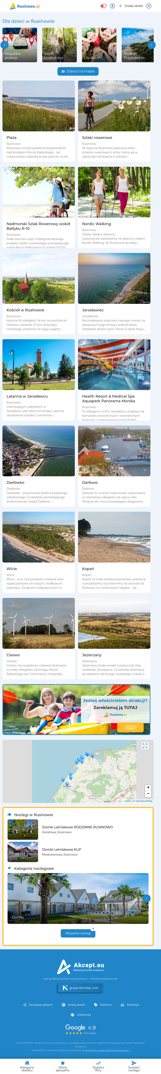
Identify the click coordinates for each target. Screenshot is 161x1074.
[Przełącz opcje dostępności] (112, 6)
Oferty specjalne (62, 1066)
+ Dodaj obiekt (130, 727)
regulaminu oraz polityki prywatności (107, 1050)
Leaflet (127, 801)
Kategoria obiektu (27, 1066)
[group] (19, 45)
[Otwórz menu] (148, 6)
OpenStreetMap (144, 801)
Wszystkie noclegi (80, 932)
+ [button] (148, 788)
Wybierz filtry (98, 1066)
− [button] (148, 794)
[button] (4, 45)
